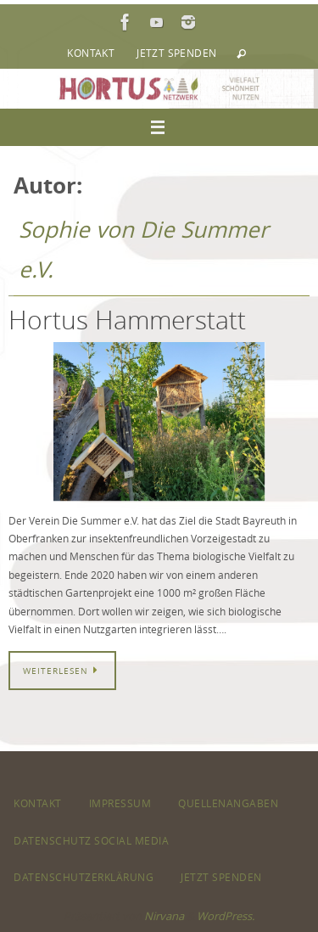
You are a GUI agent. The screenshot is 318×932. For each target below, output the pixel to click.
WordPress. (225, 916)
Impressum (120, 803)
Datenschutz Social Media (91, 840)
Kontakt (90, 52)
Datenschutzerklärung (83, 877)
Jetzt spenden (176, 52)
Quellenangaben (228, 803)
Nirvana (164, 916)
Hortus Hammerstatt (127, 320)
